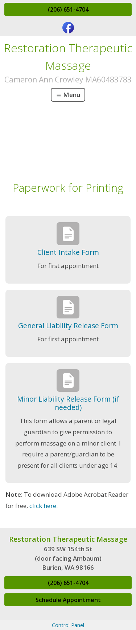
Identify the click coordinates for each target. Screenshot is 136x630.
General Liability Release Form (68, 325)
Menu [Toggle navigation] (68, 94)
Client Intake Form (68, 252)
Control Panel (68, 625)
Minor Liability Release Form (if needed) (68, 403)
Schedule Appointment (68, 600)
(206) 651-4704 (68, 9)
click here (42, 505)
